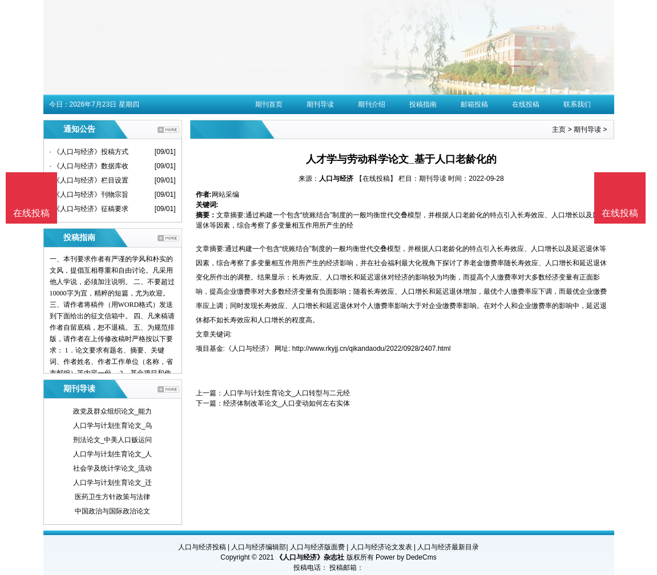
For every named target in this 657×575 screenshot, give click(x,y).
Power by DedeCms (406, 557)
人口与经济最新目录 (448, 547)
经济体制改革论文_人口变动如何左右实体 (286, 403)
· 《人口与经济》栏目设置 (89, 180)
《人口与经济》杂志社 (310, 557)
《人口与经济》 (249, 349)
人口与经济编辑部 (258, 547)
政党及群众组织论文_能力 (112, 411)
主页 (559, 129)
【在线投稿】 (376, 179)
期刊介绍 (371, 104)
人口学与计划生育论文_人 (112, 454)
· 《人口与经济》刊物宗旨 (89, 195)
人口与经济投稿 (202, 547)
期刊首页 (269, 104)
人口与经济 (336, 179)
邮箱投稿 (474, 104)
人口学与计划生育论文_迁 (112, 483)
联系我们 (577, 104)
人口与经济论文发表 (381, 547)
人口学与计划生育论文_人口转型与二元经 (286, 393)
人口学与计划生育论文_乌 (112, 426)
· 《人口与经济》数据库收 (89, 166)
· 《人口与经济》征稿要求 (89, 209)
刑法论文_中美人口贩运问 (112, 440)
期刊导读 (320, 104)
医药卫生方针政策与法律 (112, 497)
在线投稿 (525, 104)
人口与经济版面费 (317, 547)
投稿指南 (423, 104)
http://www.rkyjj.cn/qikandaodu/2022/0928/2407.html (371, 349)
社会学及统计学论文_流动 (112, 468)
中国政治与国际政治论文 (112, 511)
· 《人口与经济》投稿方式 (89, 152)
